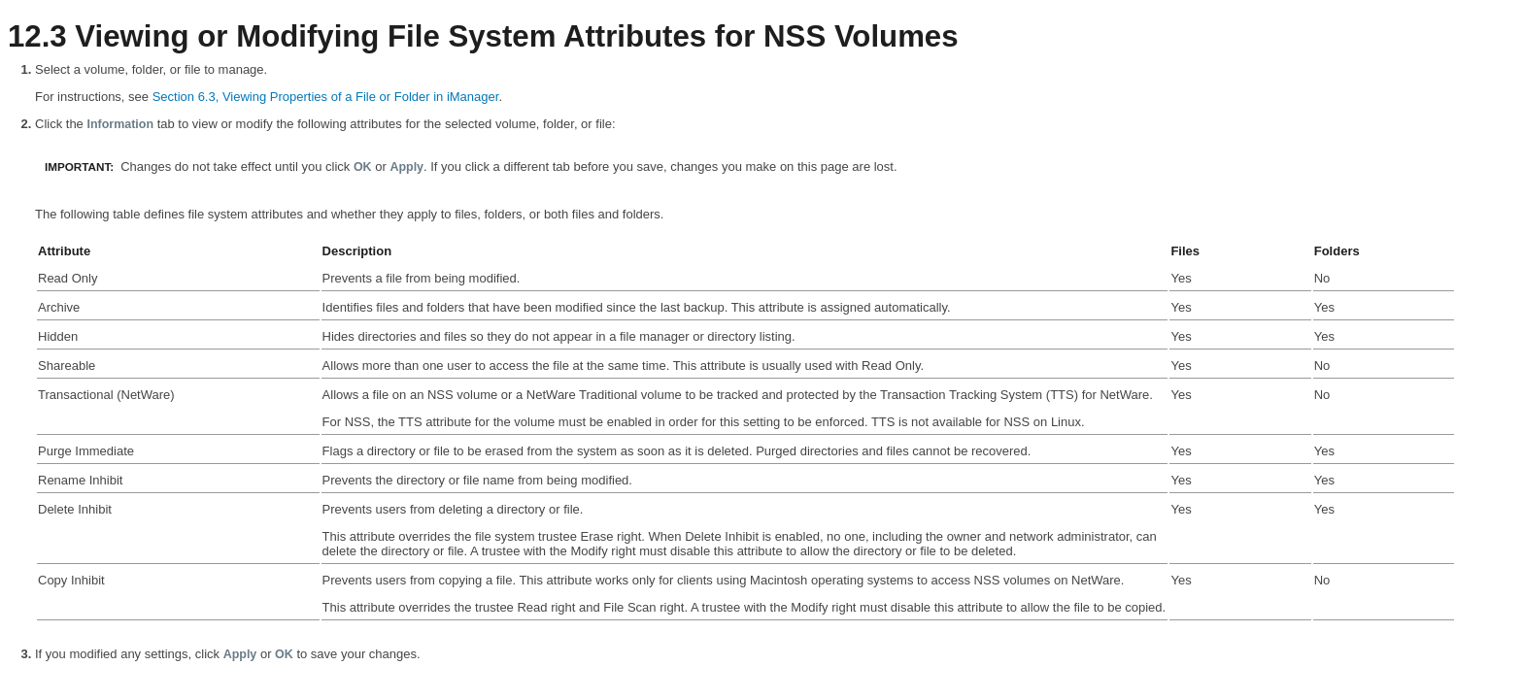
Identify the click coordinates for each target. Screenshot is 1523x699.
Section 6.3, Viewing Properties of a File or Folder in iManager (325, 96)
